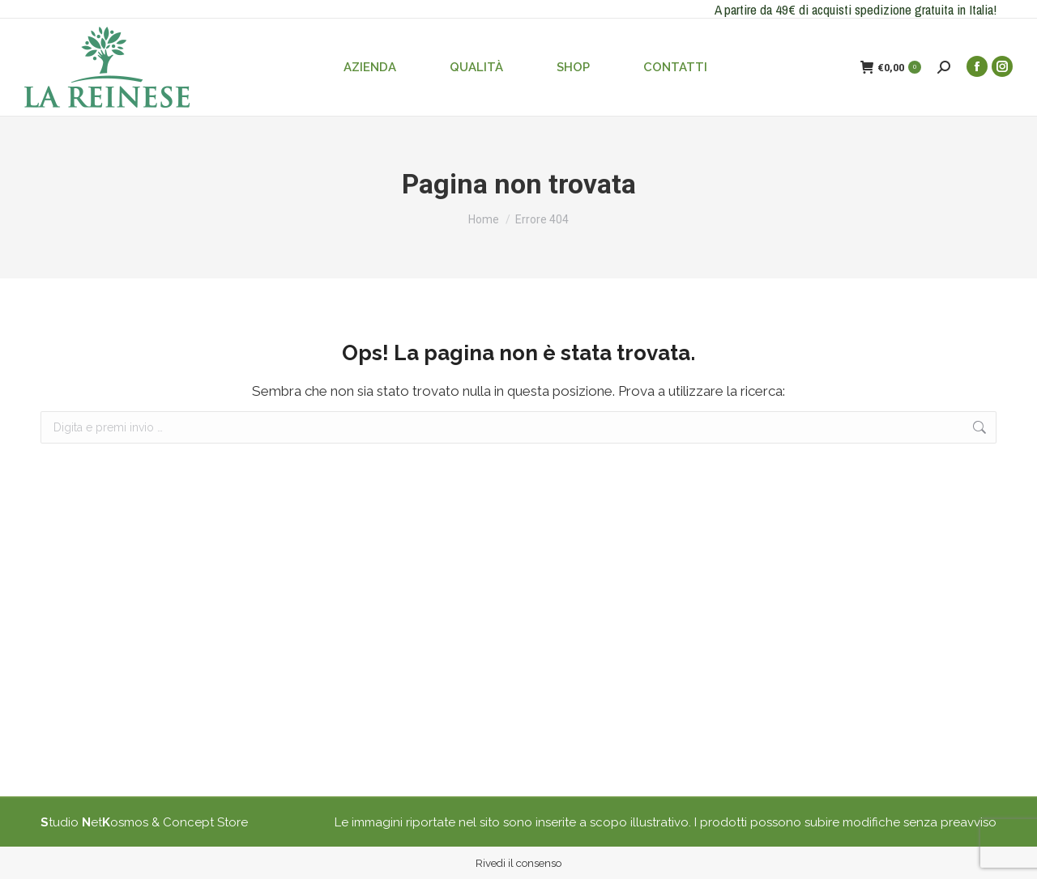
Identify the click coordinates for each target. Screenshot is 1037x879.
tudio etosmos (94, 822)
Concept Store (205, 822)
